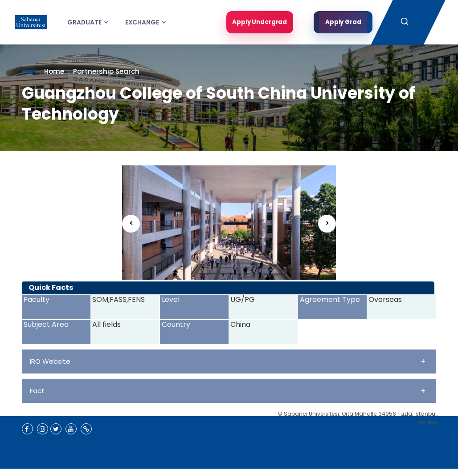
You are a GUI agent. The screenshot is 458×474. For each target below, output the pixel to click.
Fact (228, 390)
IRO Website (228, 361)
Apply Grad (343, 22)
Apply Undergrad (258, 22)
